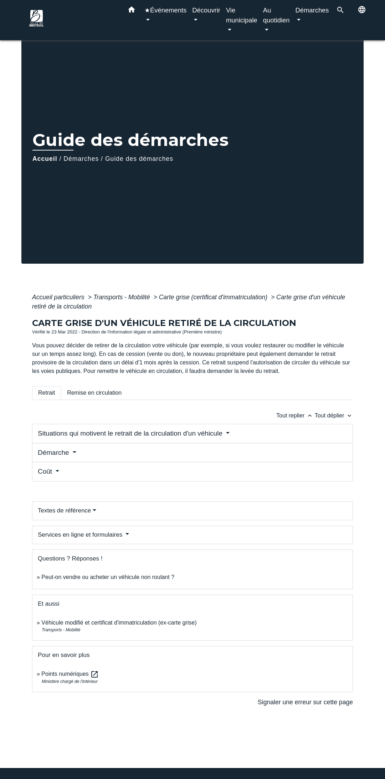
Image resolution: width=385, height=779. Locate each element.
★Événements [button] (165, 10)
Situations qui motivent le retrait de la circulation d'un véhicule (131, 433)
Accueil (44, 158)
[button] (132, 11)
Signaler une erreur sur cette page (305, 702)
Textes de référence (64, 510)
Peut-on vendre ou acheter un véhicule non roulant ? (107, 577)
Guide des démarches (139, 158)
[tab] (46, 393)
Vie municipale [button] (241, 15)
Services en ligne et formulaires (81, 534)
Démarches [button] (312, 10)
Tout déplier (334, 415)
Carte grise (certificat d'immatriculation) (214, 297)
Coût (46, 471)
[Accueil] (71, 20)
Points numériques (70, 674)
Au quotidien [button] (276, 15)
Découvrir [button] (206, 10)
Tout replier (295, 415)
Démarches (81, 158)
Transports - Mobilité (122, 297)
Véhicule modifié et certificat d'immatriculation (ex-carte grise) (118, 623)
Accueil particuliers (59, 297)
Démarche (54, 452)
